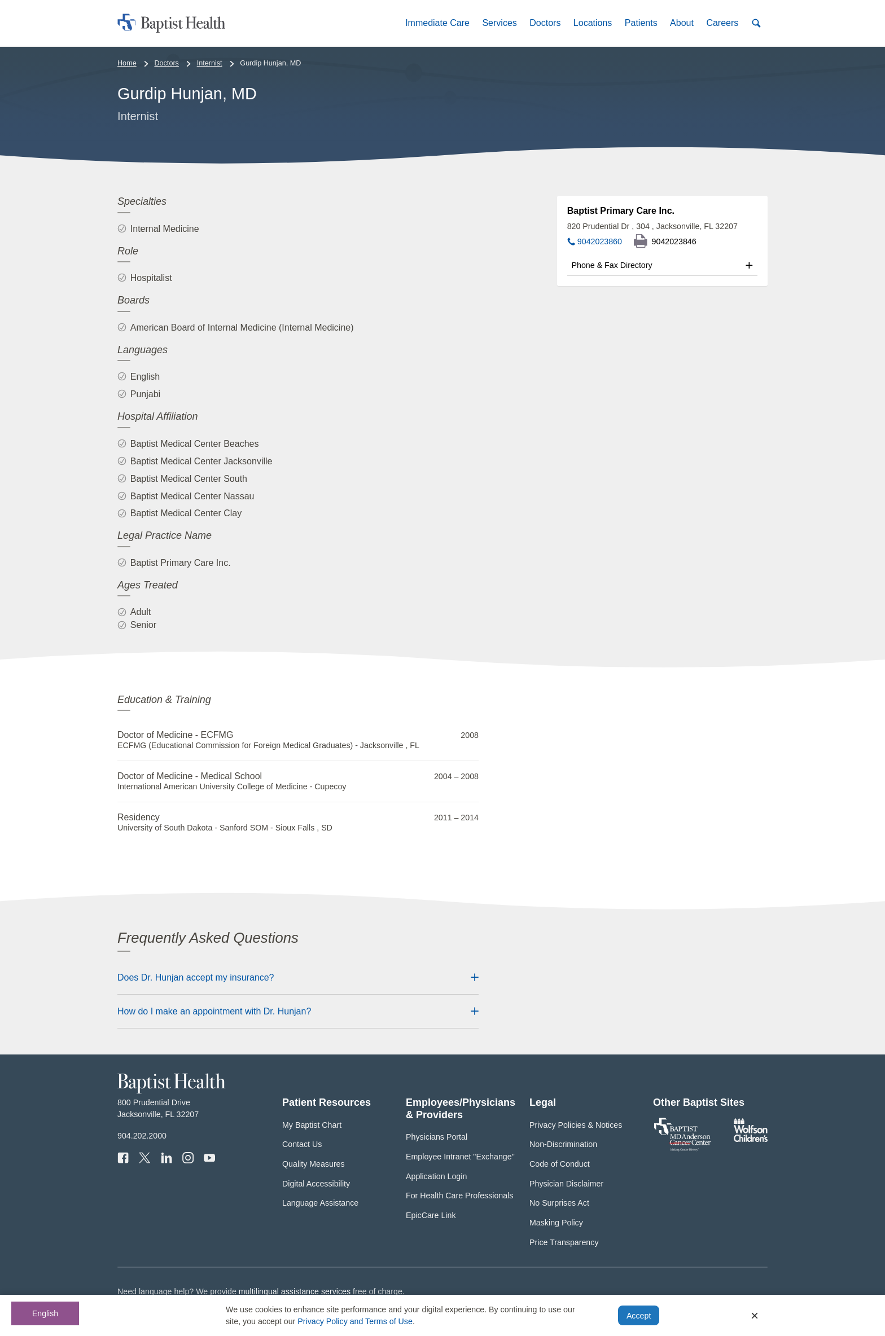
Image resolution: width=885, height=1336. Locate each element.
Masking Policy (556, 1222)
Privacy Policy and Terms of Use (355, 1321)
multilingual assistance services (295, 1291)
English (45, 1313)
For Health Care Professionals (459, 1195)
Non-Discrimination (563, 1144)
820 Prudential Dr (652, 226)
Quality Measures (313, 1163)
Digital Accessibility (316, 1183)
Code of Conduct (559, 1163)
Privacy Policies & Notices (575, 1125)
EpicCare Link (431, 1215)
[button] (437, 23)
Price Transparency (564, 1242)
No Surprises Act (559, 1202)
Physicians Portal (436, 1136)
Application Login (436, 1176)
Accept (638, 1315)
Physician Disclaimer (566, 1183)
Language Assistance (320, 1202)
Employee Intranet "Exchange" (460, 1156)
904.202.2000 (142, 1135)
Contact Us (302, 1144)
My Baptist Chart (311, 1125)
